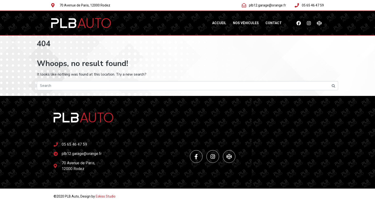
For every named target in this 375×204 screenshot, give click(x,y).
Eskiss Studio (106, 196)
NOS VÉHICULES (246, 23)
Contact (273, 23)
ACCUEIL (219, 23)
